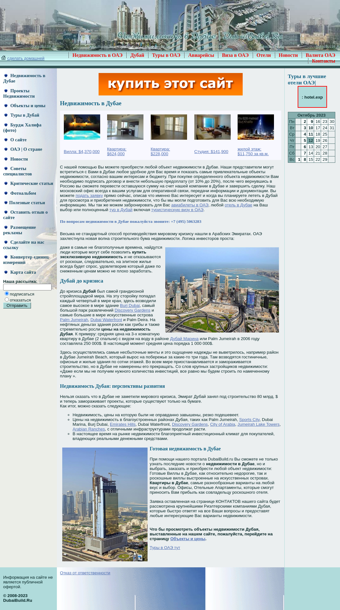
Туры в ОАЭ (166, 55)
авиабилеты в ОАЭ (190, 205)
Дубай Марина (184, 338)
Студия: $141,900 (211, 151)
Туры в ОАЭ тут (165, 547)
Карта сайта (20, 272)
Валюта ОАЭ (320, 55)
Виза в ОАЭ (235, 55)
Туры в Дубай (21, 115)
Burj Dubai (130, 305)
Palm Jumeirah (74, 319)
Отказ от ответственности (85, 572)
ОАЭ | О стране (23, 149)
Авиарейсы (201, 55)
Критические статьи (28, 183)
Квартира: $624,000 (116, 151)
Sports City (249, 419)
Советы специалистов (17, 171)
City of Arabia (222, 424)
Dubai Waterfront (106, 319)
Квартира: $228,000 (160, 151)
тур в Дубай (120, 209)
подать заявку (89, 195)
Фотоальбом (20, 193)
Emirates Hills (123, 424)
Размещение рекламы (19, 230)
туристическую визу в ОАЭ (177, 209)
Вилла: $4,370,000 (82, 151)
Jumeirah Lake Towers (259, 424)
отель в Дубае (238, 205)
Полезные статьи (24, 202)
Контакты (323, 61)
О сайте (15, 139)
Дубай (137, 55)
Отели (264, 55)
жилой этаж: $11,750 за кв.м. (253, 151)
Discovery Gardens (132, 310)
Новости (288, 55)
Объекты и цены (25, 105)
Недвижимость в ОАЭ (97, 55)
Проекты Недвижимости (19, 93)
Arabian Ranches (89, 429)
